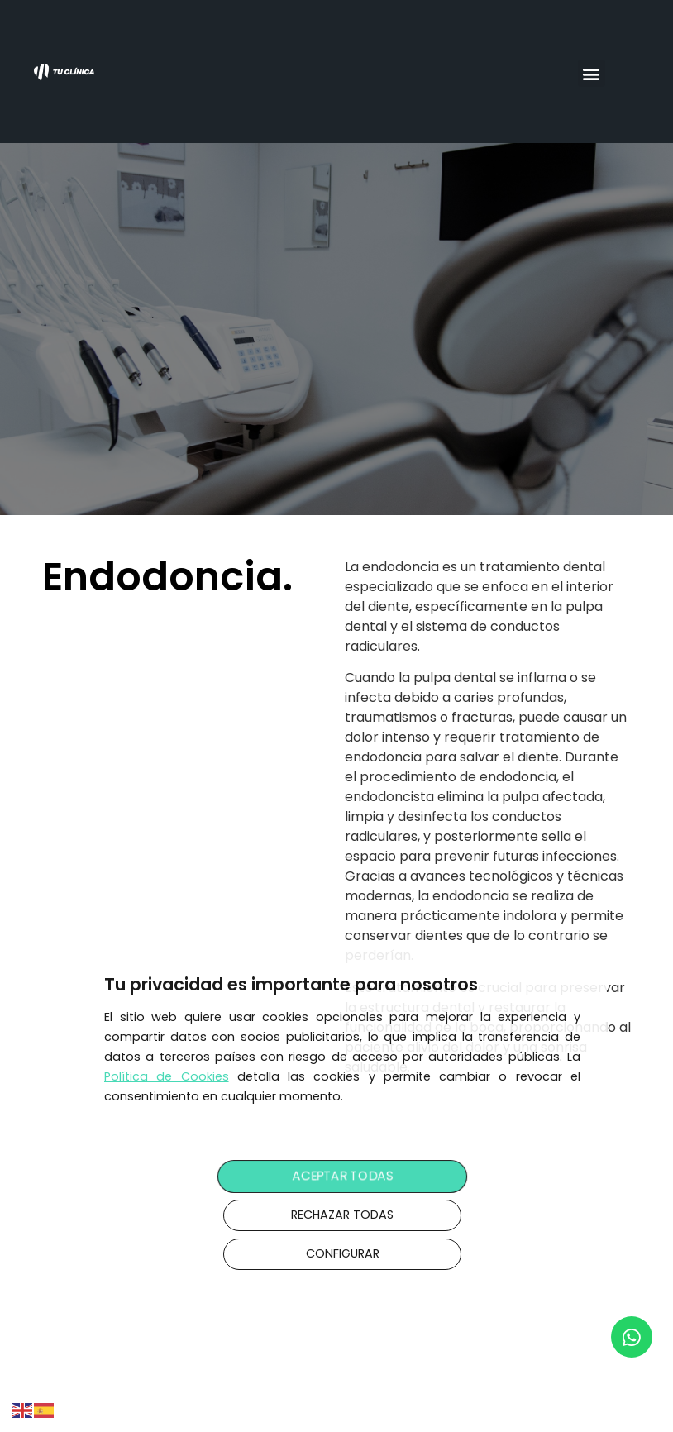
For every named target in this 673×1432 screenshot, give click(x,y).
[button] (591, 73)
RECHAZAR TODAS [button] (342, 1214)
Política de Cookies (166, 1076)
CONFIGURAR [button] (342, 1253)
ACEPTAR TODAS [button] (342, 1176)
